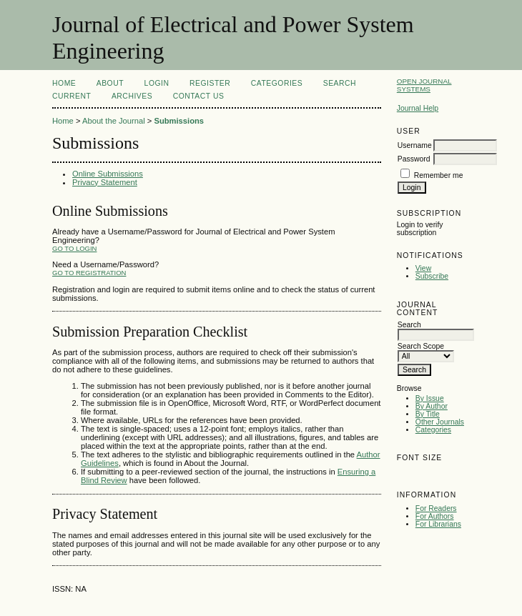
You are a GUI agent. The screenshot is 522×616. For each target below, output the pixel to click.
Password (414, 159)
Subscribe (431, 276)
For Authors (434, 516)
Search (339, 83)
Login (156, 83)
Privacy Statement (104, 182)
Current (71, 96)
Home (64, 83)
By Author (431, 406)
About (110, 83)
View (423, 268)
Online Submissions (107, 173)
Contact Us (199, 96)
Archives (132, 96)
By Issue (429, 398)
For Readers (436, 508)
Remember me (438, 175)
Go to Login (74, 248)
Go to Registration (89, 273)
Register (209, 83)
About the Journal (113, 120)
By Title (427, 414)
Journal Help (417, 108)
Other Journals (439, 422)
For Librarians (438, 524)
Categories (433, 430)
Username (415, 145)
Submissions (179, 120)
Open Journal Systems (424, 85)
